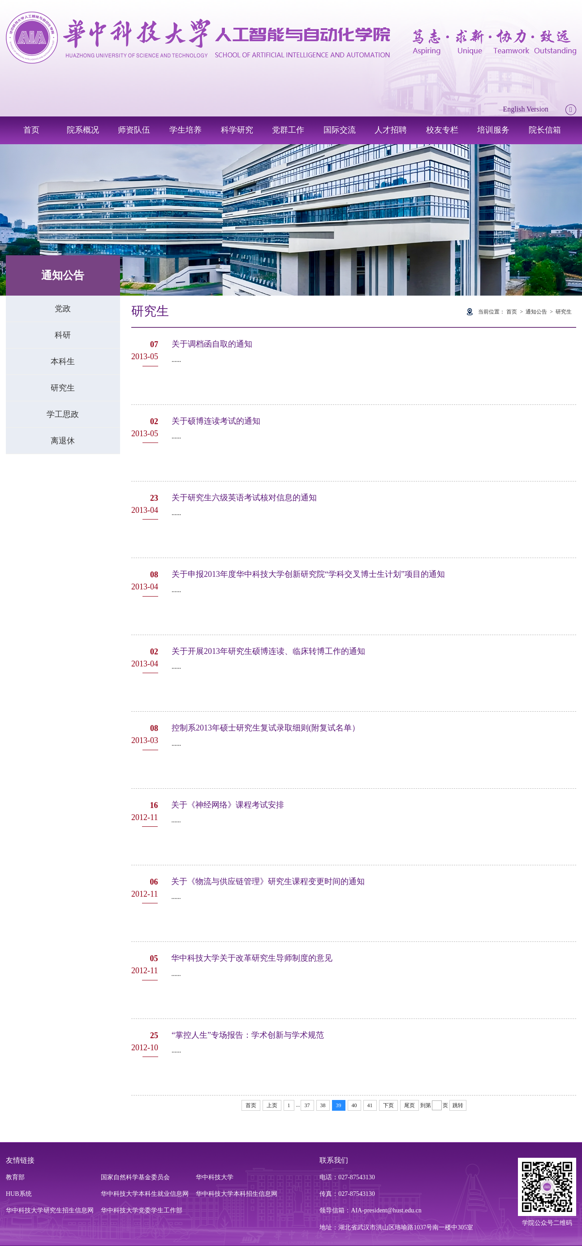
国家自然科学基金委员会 (135, 1177)
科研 (63, 335)
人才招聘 (391, 129)
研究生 (63, 387)
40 (354, 1105)
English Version (525, 109)
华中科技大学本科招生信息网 (236, 1193)
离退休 (63, 440)
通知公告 (536, 312)
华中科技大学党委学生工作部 (141, 1210)
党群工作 (288, 129)
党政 (63, 308)
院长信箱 (545, 129)
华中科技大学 (214, 1177)
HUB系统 (19, 1193)
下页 (388, 1105)
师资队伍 (134, 129)
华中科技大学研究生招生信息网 (50, 1210)
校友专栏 (442, 129)
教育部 (15, 1177)
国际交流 (339, 129)
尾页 (409, 1105)
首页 (31, 129)
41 (370, 1105)
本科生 (63, 361)
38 (323, 1105)
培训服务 (493, 129)
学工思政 (63, 414)
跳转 (458, 1105)
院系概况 (83, 129)
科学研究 (237, 129)
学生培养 (185, 129)
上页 (272, 1105)
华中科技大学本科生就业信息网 (145, 1193)
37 (307, 1105)
